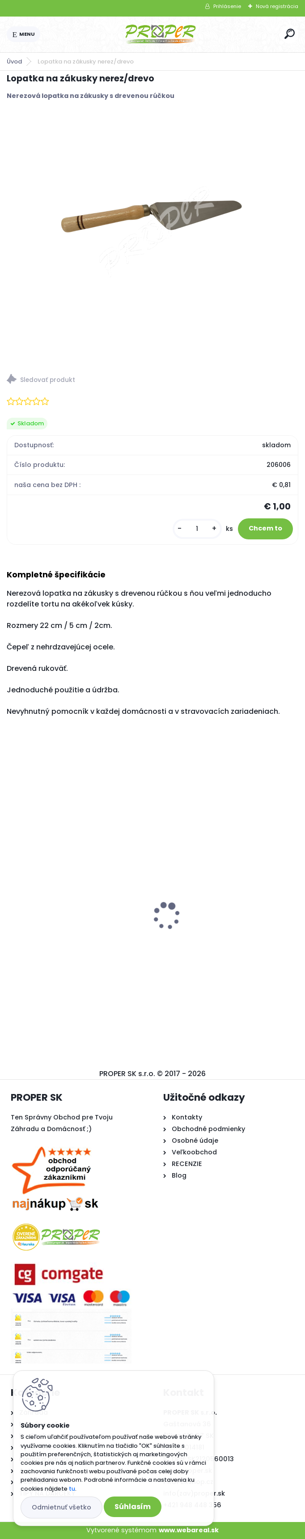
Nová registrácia (277, 6)
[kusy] (197, 529)
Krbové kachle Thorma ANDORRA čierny (69, 925)
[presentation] (13, 900)
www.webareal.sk (189, 1530)
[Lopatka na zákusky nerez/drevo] (152, 225)
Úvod (14, 61)
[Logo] (160, 34)
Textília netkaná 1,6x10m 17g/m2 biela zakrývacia (226, 920)
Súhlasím (132, 1506)
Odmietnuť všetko (61, 1507)
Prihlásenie (227, 6)
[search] (289, 33)
